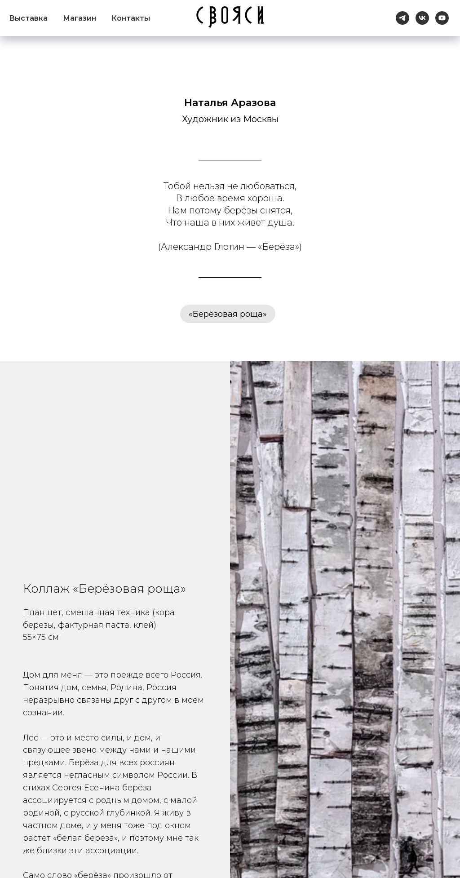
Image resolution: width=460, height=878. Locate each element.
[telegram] (402, 18)
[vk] (422, 18)
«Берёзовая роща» (228, 314)
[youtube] (442, 18)
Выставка (28, 18)
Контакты (130, 18)
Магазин (79, 18)
